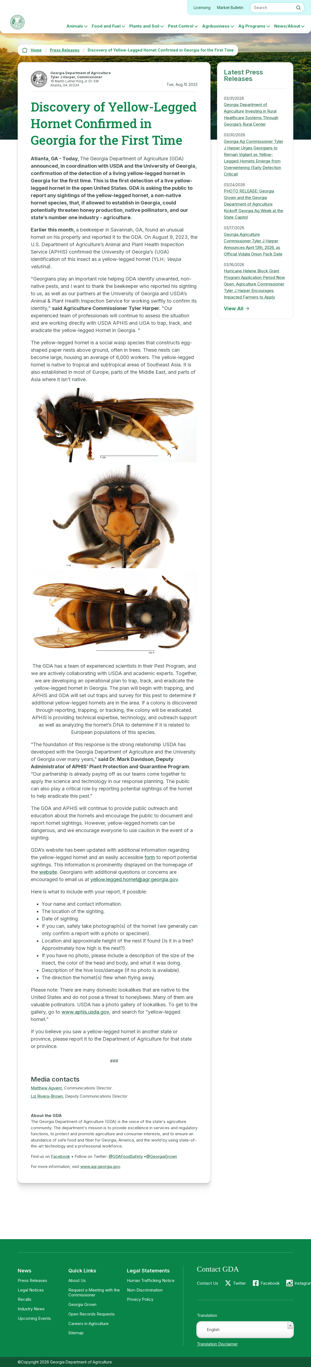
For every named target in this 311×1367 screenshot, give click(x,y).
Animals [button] (74, 26)
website (48, 872)
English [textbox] (213, 1329)
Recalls (24, 1299)
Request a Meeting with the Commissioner (94, 1292)
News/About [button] (287, 26)
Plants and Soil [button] (144, 26)
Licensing (202, 7)
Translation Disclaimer (217, 1344)
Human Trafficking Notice (151, 1280)
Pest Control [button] (180, 26)
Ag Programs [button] (252, 26)
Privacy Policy (140, 1299)
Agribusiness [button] (216, 26)
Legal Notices (31, 1290)
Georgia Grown (82, 1304)
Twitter (239, 1283)
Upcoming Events (34, 1318)
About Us (77, 1280)
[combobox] (245, 1330)
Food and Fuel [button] (106, 26)
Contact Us (207, 1283)
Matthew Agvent (46, 1088)
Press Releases (32, 1280)
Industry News (31, 1308)
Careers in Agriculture (88, 1323)
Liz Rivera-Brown (47, 1096)
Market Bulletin (230, 7)
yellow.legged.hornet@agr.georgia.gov (134, 879)
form (150, 857)
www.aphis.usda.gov (85, 1012)
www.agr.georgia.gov (100, 1166)
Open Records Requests (91, 1314)
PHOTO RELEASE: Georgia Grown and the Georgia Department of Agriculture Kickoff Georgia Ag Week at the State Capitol (253, 204)
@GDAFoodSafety (126, 1156)
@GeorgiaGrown (161, 1156)
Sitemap (76, 1332)
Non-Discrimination (145, 1290)
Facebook (60, 1156)
